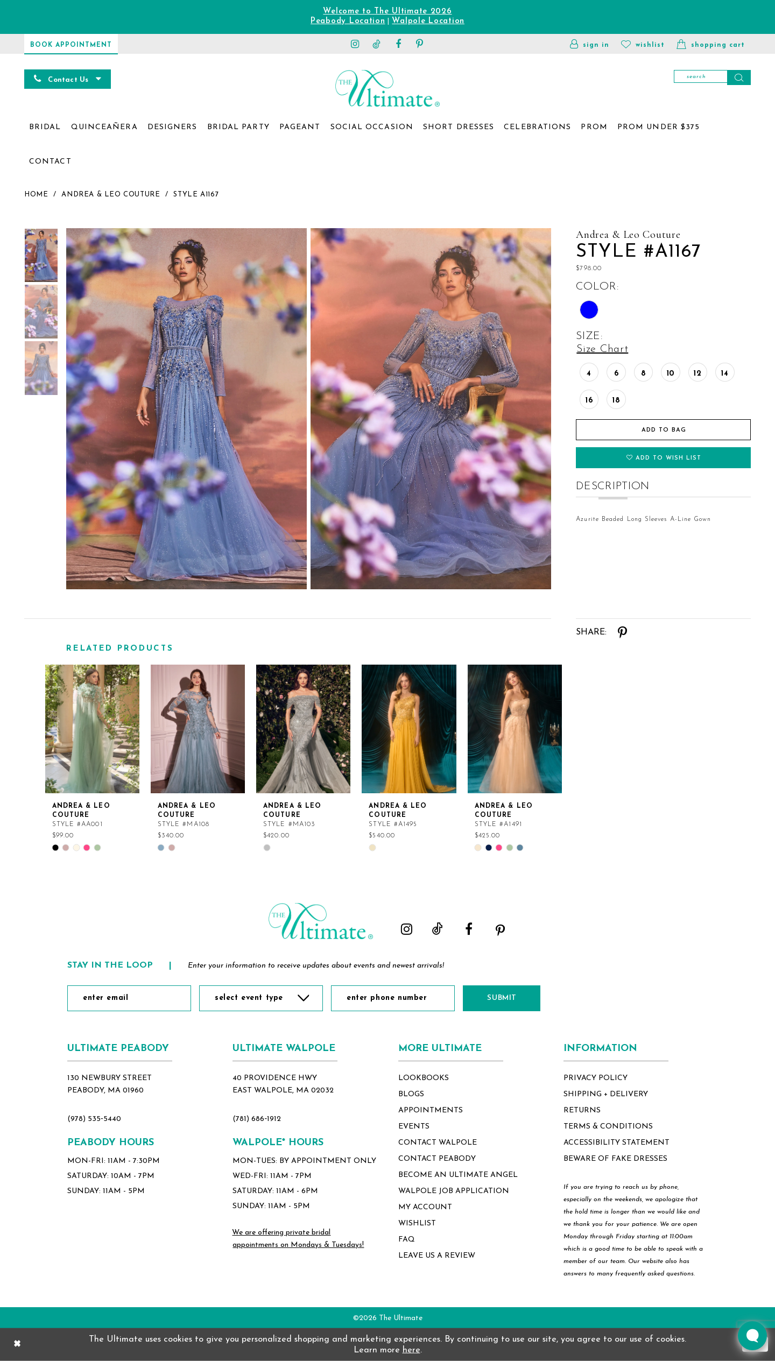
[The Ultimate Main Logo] (387, 88)
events (413, 1127)
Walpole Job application (453, 1191)
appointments (430, 1110)
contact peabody (437, 1159)
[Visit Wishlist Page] (643, 44)
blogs (411, 1094)
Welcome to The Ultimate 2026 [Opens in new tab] (387, 12)
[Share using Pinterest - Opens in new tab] (622, 632)
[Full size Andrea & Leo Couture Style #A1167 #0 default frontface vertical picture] (186, 408)
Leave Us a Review (436, 1256)
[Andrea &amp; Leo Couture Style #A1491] (515, 729)
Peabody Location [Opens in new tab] (348, 21)
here (411, 1349)
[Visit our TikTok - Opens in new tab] (377, 44)
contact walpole (437, 1143)
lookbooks (423, 1078)
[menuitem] (45, 127)
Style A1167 (196, 194)
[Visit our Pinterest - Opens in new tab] (420, 44)
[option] (92, 758)
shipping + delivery (605, 1094)
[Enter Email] (129, 998)
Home (36, 194)
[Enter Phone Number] (393, 998)
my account (425, 1207)
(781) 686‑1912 (256, 1119)
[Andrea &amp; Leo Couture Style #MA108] (198, 729)
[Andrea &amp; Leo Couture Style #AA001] (92, 729)
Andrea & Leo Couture (110, 194)
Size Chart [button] (602, 349)
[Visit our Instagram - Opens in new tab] (355, 44)
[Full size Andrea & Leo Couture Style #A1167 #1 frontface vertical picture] (431, 408)
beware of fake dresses (615, 1159)
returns (582, 1110)
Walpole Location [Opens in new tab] (428, 21)
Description (613, 486)
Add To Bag (664, 430)
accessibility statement (616, 1143)
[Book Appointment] (71, 44)
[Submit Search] (739, 77)
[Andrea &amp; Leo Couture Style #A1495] (409, 729)
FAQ (406, 1240)
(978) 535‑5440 (94, 1119)
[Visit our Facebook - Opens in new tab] (398, 44)
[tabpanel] (184, 408)
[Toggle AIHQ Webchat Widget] (752, 1335)
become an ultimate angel (458, 1175)
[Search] (712, 77)
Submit (501, 998)
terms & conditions (608, 1127)
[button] (589, 44)
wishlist (417, 1223)
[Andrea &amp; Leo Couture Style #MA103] (303, 729)
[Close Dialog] (17, 1344)
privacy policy (595, 1078)
